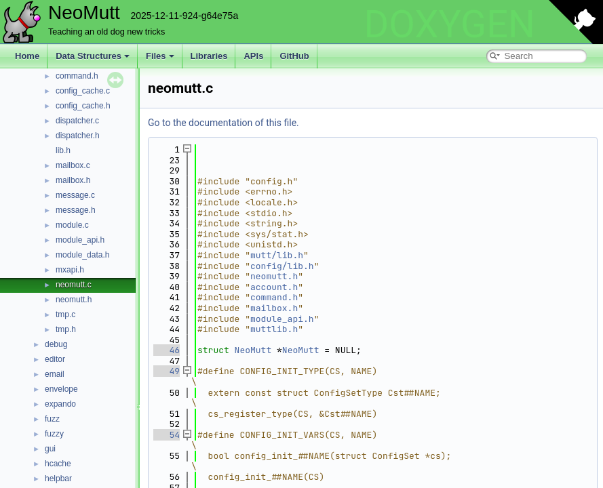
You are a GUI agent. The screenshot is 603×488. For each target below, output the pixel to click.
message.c (75, 195)
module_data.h (82, 255)
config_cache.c (83, 91)
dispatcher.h (78, 135)
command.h (77, 76)
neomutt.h (74, 299)
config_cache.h (83, 105)
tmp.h (66, 329)
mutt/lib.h (276, 255)
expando (60, 404)
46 (166, 350)
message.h (76, 210)
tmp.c (65, 314)
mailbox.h (73, 180)
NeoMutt (253, 350)
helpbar (58, 478)
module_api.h (80, 240)
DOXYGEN (449, 24)
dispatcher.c (77, 120)
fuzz (52, 419)
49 (166, 371)
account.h (274, 287)
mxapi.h (70, 269)
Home (27, 56)
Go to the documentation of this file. (223, 122)
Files (160, 56)
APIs (253, 56)
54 (166, 435)
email (54, 374)
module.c (72, 225)
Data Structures (93, 56)
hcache (58, 463)
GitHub (294, 56)
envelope (61, 389)
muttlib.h (274, 329)
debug (56, 344)
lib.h (63, 150)
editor (55, 359)
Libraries (209, 56)
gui (50, 448)
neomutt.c (74, 284)
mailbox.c (73, 165)
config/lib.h (282, 266)
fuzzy (54, 434)
